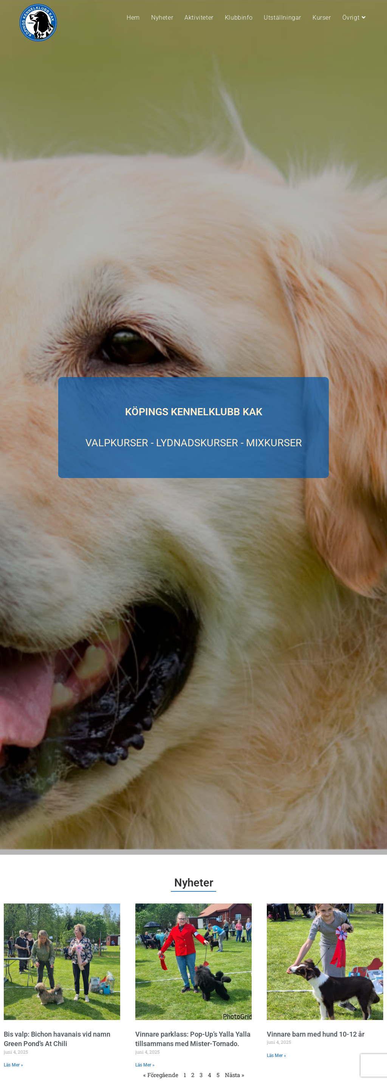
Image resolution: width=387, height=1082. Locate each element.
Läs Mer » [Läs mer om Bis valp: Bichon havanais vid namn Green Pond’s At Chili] (13, 1065)
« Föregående (160, 1075)
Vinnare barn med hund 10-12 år (315, 1034)
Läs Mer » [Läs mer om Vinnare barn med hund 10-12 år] (276, 1055)
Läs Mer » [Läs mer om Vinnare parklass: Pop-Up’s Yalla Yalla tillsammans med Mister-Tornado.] (145, 1065)
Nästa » (234, 1075)
